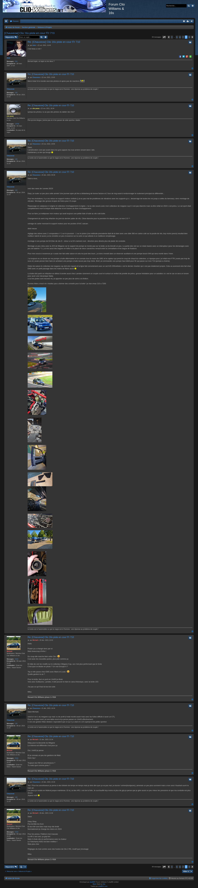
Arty (104, 884)
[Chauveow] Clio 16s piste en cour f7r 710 (29, 33)
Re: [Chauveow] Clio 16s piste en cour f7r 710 (54, 41)
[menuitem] (14, 21)
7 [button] (183, 37)
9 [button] (189, 37)
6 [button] (179, 37)
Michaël (9, 651)
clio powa (10, 116)
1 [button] (171, 37)
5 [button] (176, 37)
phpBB (92, 882)
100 (16, 92)
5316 (16, 659)
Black (94, 884)
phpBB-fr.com (103, 886)
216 (16, 61)
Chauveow (10, 89)
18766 (17, 124)
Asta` (9, 58)
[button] (164, 37)
